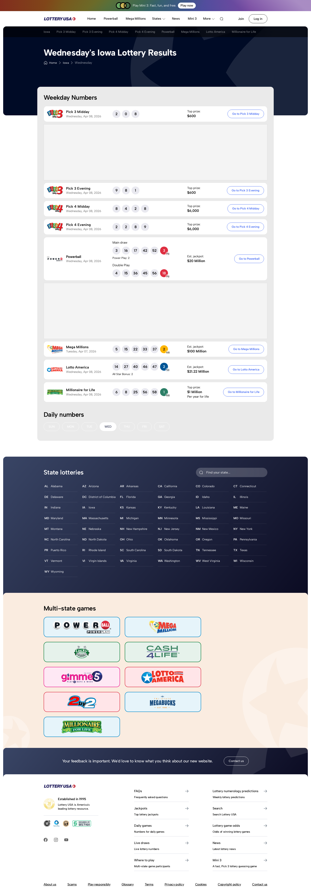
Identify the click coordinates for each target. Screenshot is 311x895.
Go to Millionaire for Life (243, 392)
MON (71, 427)
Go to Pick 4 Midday (245, 208)
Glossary (127, 854)
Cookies (201, 854)
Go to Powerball (249, 258)
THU (128, 427)
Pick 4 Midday (126, 32)
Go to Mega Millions (246, 349)
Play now (186, 5)
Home (91, 18)
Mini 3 (192, 18)
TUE (90, 427)
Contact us (236, 730)
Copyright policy (229, 854)
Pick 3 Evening (97, 32)
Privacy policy (174, 854)
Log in (258, 19)
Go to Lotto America (245, 369)
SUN (52, 427)
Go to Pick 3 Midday (245, 114)
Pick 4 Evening (155, 32)
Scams (72, 854)
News (176, 18)
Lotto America (234, 32)
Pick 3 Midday (68, 32)
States (159, 18)
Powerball (111, 18)
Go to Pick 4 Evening (245, 227)
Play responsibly (99, 854)
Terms (149, 854)
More (209, 18)
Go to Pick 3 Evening (245, 190)
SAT (163, 427)
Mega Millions (136, 18)
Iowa (47, 32)
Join (241, 19)
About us (50, 854)
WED (109, 427)
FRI (146, 427)
